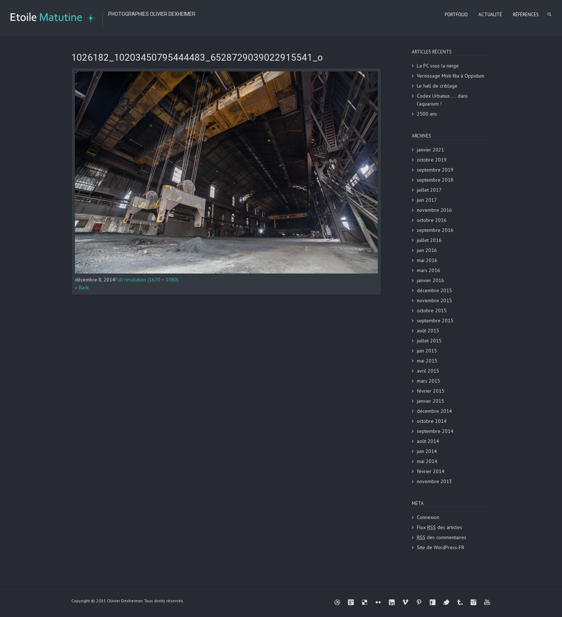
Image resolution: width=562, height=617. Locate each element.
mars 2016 (428, 270)
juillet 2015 (429, 340)
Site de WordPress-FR (440, 547)
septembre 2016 (435, 230)
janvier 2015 (430, 401)
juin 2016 (427, 250)
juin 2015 (427, 350)
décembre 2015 (434, 290)
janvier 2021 (430, 149)
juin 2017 (427, 200)
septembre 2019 (435, 170)
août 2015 (428, 330)
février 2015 (430, 391)
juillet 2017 (429, 190)
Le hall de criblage (437, 86)
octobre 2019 (432, 159)
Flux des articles (439, 527)
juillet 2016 (429, 240)
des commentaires (441, 537)
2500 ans (427, 114)
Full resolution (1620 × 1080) (146, 279)
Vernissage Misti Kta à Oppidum (450, 76)
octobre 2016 (432, 220)
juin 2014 (427, 451)
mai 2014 (427, 461)
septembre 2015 (435, 320)
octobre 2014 (432, 421)
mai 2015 (427, 360)
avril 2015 (428, 371)
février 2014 (430, 471)
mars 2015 (428, 381)
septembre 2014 (435, 431)
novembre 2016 (434, 210)
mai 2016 (427, 260)
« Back (82, 287)
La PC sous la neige (438, 65)
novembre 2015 (434, 300)
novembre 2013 (434, 481)
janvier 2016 (430, 280)
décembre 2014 (434, 411)
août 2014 (428, 441)
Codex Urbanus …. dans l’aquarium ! (442, 100)
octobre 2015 (432, 310)
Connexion (428, 517)
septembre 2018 (435, 180)
